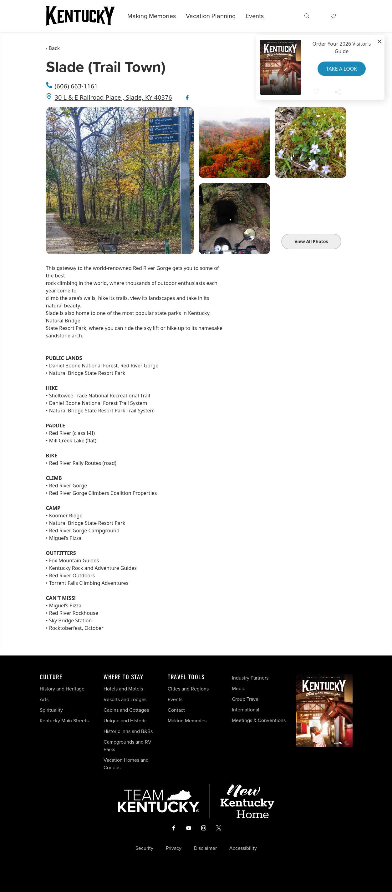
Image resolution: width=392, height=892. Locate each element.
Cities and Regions (188, 688)
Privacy (173, 848)
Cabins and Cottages (126, 710)
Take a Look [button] (341, 68)
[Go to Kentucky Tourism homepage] (80, 16)
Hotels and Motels (123, 688)
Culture (51, 677)
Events (255, 16)
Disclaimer (205, 848)
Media (238, 688)
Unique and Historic (125, 720)
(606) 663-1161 (76, 86)
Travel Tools (186, 677)
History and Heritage (63, 688)
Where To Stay (124, 677)
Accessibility (243, 848)
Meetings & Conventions (259, 720)
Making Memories (151, 16)
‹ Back (53, 48)
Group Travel (246, 699)
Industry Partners (250, 677)
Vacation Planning (211, 16)
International (245, 709)
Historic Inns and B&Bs (128, 731)
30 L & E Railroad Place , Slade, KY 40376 (113, 97)
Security (144, 848)
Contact (176, 710)
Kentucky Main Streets (64, 720)
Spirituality (52, 710)
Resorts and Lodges (125, 699)
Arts (44, 699)
